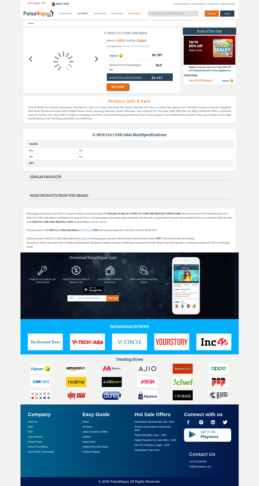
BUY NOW (118, 87)
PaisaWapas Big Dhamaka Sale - (154, 421)
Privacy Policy (35, 441)
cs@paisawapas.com (200, 466)
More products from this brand (59, 196)
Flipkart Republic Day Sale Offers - (155, 440)
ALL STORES (83, 13)
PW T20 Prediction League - (152, 445)
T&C (111, 70)
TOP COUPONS (117, 13)
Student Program (91, 451)
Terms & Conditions (38, 446)
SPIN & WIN (60, 3)
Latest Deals (88, 441)
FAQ (30, 431)
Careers (86, 436)
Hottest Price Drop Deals (95, 446)
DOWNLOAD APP (228, 4)
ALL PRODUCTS (65, 13)
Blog (30, 426)
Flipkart (142, 40)
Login (227, 13)
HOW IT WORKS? (198, 4)
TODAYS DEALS (100, 13)
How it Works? (35, 436)
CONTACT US (213, 4)
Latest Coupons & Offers (95, 431)
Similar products (45, 177)
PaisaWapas (119, 481)
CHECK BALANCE (181, 4)
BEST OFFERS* (134, 13)
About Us (33, 421)
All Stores (87, 426)
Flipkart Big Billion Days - (150, 435)
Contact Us (202, 454)
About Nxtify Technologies (41, 451)
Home (85, 421)
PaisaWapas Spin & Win (147, 450)
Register (212, 13)
